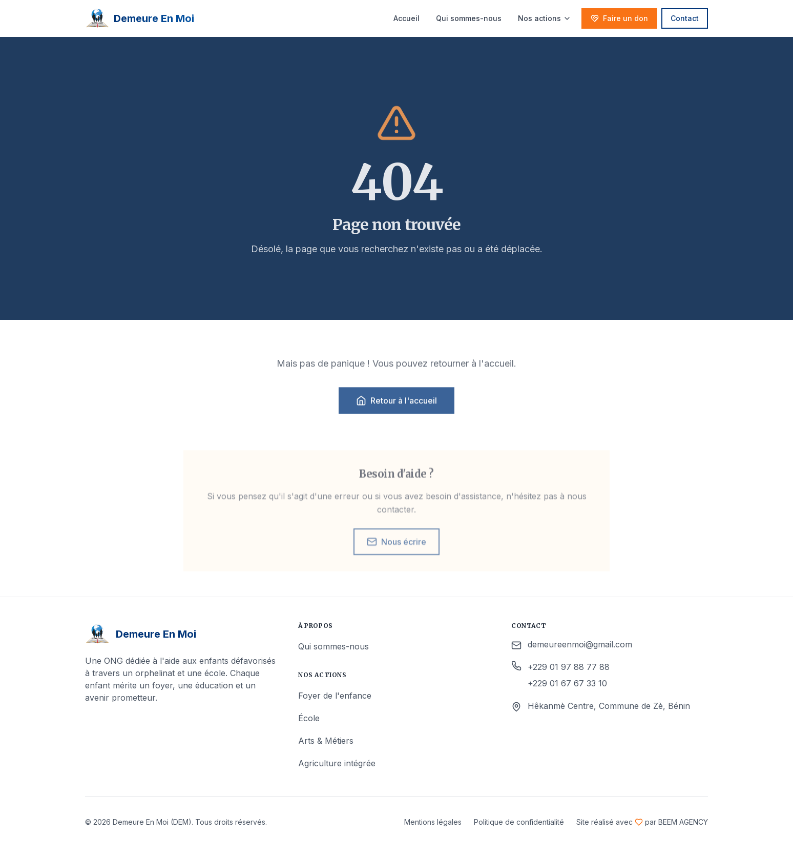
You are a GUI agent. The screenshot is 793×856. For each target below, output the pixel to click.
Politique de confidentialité (519, 822)
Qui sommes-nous (469, 18)
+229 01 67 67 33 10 (567, 683)
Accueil (406, 18)
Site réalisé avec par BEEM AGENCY (642, 822)
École (309, 718)
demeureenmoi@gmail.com (580, 644)
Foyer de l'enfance (334, 695)
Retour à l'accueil (396, 405)
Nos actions (544, 18)
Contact (685, 18)
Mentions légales (433, 822)
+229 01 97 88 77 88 (569, 667)
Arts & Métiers (325, 741)
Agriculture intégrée (336, 763)
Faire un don (619, 18)
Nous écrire (396, 550)
